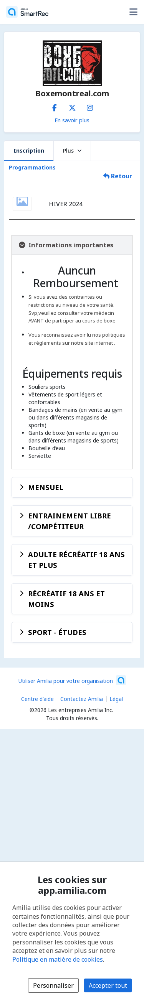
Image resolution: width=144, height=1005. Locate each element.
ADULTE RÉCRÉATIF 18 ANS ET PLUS (76, 559)
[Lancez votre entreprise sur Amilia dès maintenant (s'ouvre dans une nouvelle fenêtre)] (72, 680)
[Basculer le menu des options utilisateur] (133, 11)
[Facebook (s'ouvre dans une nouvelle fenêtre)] (54, 106)
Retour (117, 176)
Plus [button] (72, 150)
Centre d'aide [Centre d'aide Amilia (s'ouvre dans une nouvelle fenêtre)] (37, 698)
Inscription (28, 150)
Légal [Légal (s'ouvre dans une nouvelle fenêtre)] (116, 698)
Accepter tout (108, 985)
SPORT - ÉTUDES (57, 632)
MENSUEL (45, 487)
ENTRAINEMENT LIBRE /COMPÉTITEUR (69, 521)
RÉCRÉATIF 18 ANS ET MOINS (66, 599)
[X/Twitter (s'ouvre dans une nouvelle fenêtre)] (72, 106)
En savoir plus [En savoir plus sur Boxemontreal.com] (72, 120)
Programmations (32, 167)
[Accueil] (27, 12)
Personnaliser (53, 985)
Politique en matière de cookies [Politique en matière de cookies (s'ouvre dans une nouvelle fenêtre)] (57, 959)
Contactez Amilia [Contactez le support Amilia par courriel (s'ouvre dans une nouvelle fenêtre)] (81, 698)
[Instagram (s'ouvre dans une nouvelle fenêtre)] (89, 106)
